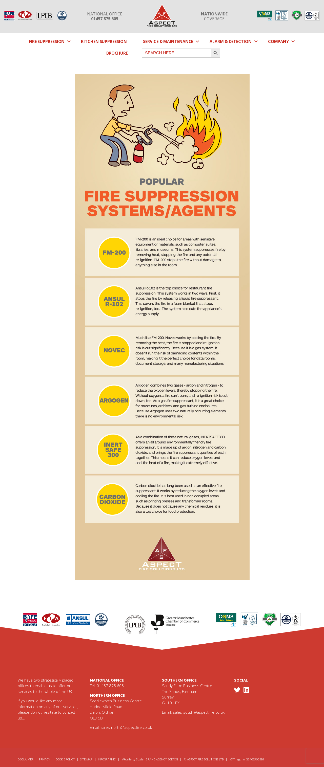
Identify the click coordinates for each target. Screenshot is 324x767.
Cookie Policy (68, 759)
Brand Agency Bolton (171, 759)
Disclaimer (25, 759)
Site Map (92, 759)
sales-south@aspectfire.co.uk (199, 712)
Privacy (46, 759)
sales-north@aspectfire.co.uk (126, 727)
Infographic (114, 759)
